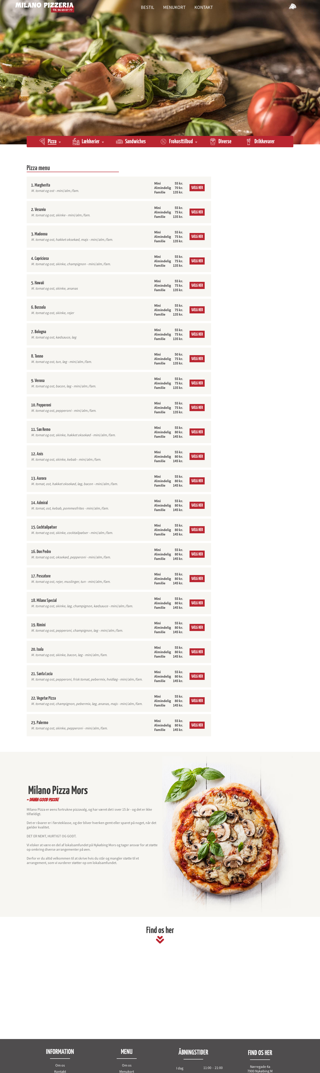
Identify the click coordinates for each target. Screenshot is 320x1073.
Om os (60, 1065)
